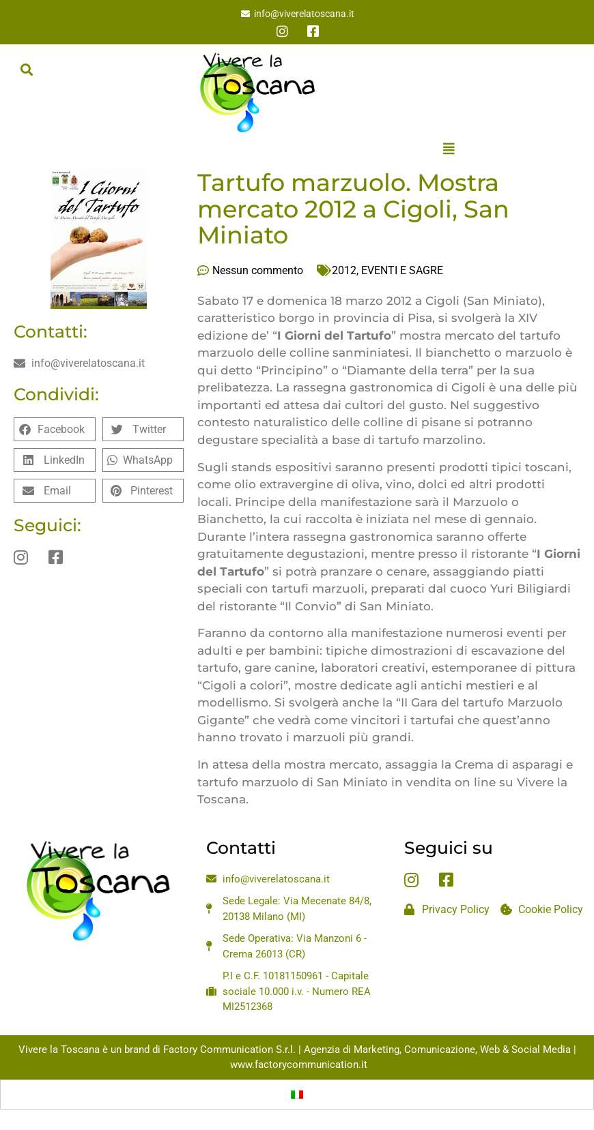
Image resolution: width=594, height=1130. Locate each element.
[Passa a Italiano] (297, 1094)
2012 (344, 270)
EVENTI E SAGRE (402, 270)
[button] (26, 69)
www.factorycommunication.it (298, 1064)
